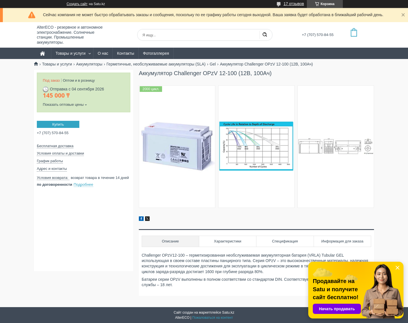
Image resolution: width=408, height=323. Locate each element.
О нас (103, 53)
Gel (213, 64)
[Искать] (265, 35)
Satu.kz (228, 312)
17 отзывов (294, 3)
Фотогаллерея (156, 53)
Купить (58, 124)
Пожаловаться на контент (212, 318)
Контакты (125, 53)
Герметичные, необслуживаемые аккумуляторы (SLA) (156, 64)
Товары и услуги (71, 53)
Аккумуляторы (89, 64)
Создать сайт (77, 4)
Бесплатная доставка (55, 146)
